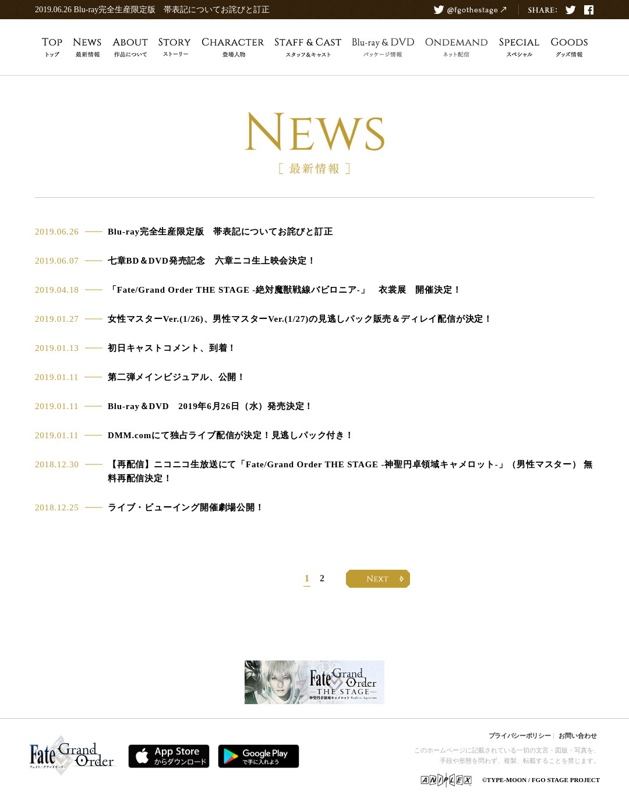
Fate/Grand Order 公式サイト (73, 757)
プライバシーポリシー (520, 735)
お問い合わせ (578, 735)
